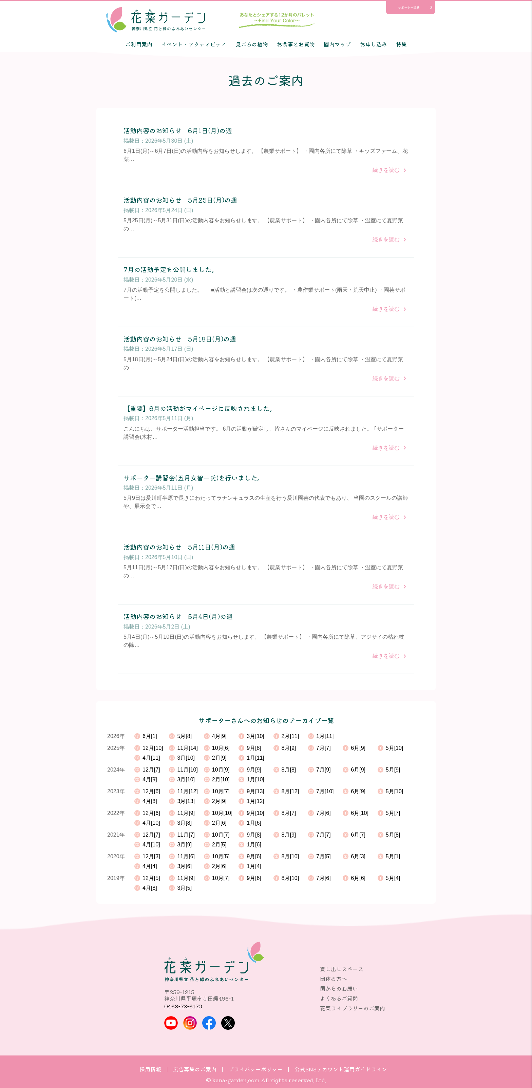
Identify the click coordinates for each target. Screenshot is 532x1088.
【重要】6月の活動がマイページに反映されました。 (200, 408)
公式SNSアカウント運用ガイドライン (340, 1069)
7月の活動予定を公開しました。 (171, 269)
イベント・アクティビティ (193, 44)
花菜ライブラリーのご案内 (352, 1008)
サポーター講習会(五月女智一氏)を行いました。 (194, 478)
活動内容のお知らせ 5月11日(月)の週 (179, 547)
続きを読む (386, 170)
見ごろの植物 (251, 44)
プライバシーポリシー (255, 1069)
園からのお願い (339, 988)
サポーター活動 (408, 7)
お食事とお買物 (296, 44)
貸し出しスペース (341, 969)
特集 (401, 44)
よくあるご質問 (339, 998)
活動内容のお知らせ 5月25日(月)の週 (180, 200)
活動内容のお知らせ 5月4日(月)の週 (178, 616)
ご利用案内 (138, 44)
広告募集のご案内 (194, 1069)
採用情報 (150, 1069)
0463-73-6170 (183, 1006)
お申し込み (373, 44)
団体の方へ (333, 978)
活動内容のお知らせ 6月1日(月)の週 (178, 131)
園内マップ (337, 44)
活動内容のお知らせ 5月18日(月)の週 (180, 339)
